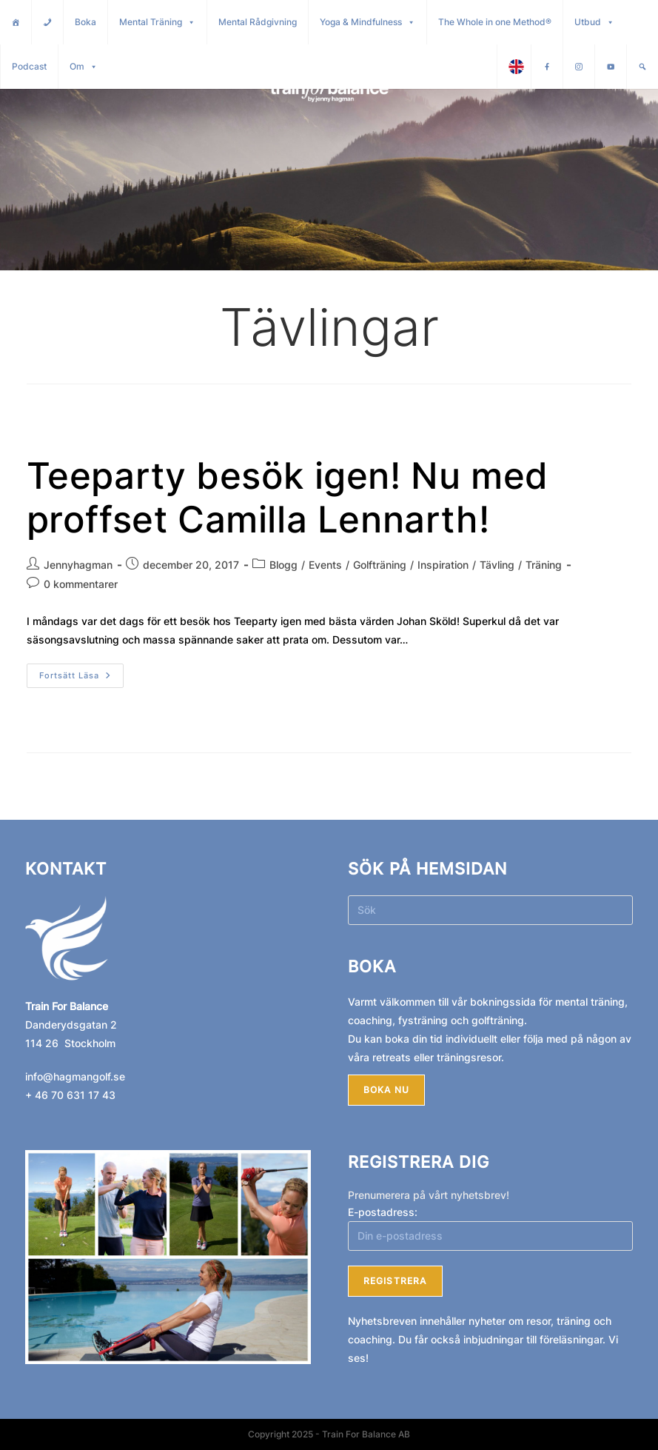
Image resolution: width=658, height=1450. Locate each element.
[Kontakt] (47, 22)
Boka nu (386, 1089)
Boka (85, 21)
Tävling (497, 564)
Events (325, 564)
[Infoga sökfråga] (491, 910)
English (519, 66)
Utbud (594, 21)
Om (84, 66)
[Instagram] (578, 66)
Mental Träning (157, 21)
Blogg (283, 564)
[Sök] (642, 66)
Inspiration (443, 564)
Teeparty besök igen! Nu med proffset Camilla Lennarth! (287, 497)
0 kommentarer (81, 584)
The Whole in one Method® (494, 21)
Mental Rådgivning (257, 21)
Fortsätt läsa (81, 672)
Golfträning (379, 564)
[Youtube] (610, 66)
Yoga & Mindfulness (367, 21)
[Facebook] (547, 66)
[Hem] (15, 22)
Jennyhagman (78, 564)
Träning (544, 564)
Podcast (29, 66)
